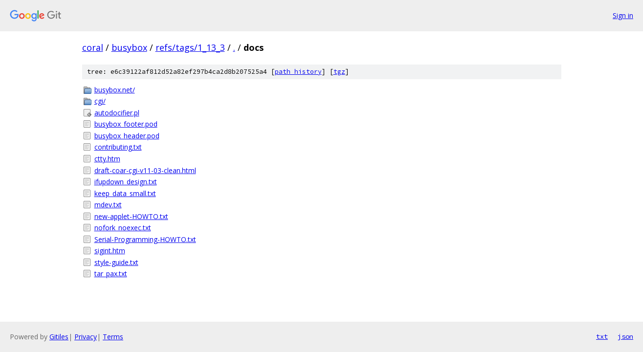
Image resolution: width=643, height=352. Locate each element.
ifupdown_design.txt (125, 181)
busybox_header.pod (126, 135)
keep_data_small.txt (125, 193)
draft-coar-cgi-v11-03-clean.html (145, 170)
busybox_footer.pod (125, 124)
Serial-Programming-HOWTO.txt (145, 239)
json (625, 336)
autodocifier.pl (116, 112)
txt (602, 336)
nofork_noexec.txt (122, 227)
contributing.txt (118, 147)
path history (298, 71)
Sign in (623, 15)
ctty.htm (107, 158)
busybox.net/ (114, 89)
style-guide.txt (116, 262)
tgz (339, 71)
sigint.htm (109, 250)
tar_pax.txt (110, 273)
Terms (113, 336)
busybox (129, 47)
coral (92, 47)
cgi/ (100, 101)
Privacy (85, 336)
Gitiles (58, 336)
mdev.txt (108, 204)
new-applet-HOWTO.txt (131, 216)
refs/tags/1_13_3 (190, 47)
